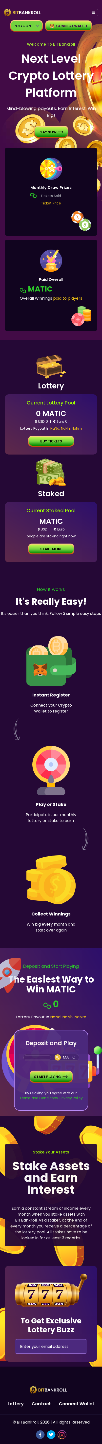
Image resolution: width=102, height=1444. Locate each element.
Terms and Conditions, (39, 1098)
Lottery (16, 1404)
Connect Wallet (76, 1404)
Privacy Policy (71, 1098)
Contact (41, 1404)
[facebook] (40, 1434)
